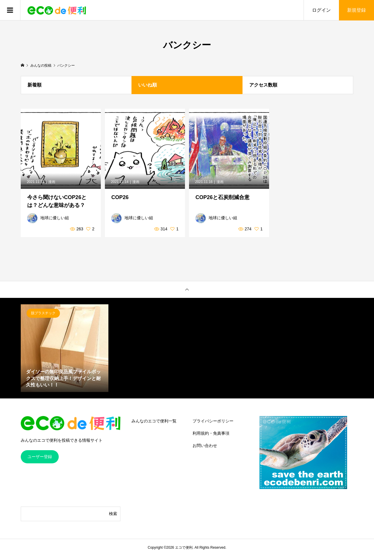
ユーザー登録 (39, 456)
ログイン (321, 10)
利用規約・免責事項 (211, 433)
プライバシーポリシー (213, 421)
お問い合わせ (205, 445)
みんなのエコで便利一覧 (153, 421)
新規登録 (356, 10)
